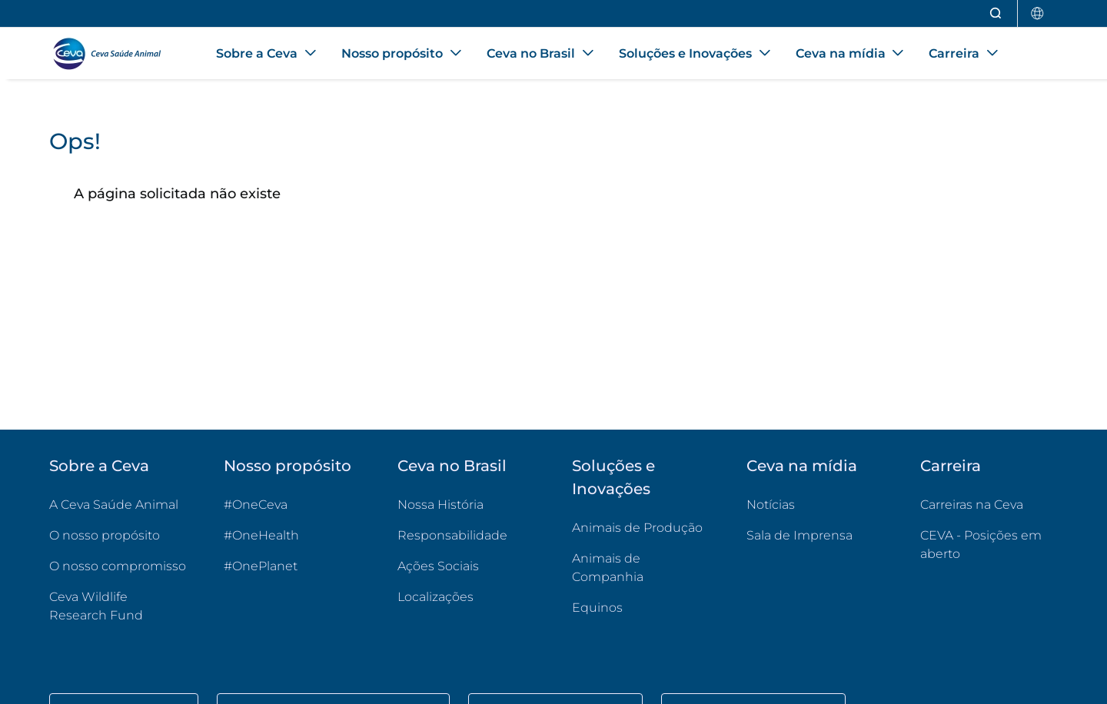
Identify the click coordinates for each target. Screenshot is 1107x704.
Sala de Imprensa (799, 535)
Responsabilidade (452, 535)
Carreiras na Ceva (971, 504)
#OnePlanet (261, 566)
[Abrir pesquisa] (996, 13)
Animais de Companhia (607, 567)
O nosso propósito (104, 535)
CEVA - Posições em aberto (989, 544)
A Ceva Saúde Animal (113, 504)
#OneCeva (256, 504)
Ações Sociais (438, 566)
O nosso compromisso (117, 566)
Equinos (597, 607)
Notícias (770, 504)
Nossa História (440, 504)
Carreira (950, 466)
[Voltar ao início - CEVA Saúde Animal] (114, 53)
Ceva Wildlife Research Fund (118, 606)
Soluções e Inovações (613, 477)
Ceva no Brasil (452, 466)
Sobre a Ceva (99, 466)
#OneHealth (261, 535)
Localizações (435, 596)
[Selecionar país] (1038, 13)
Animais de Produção (637, 527)
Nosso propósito (287, 466)
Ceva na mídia (801, 466)
